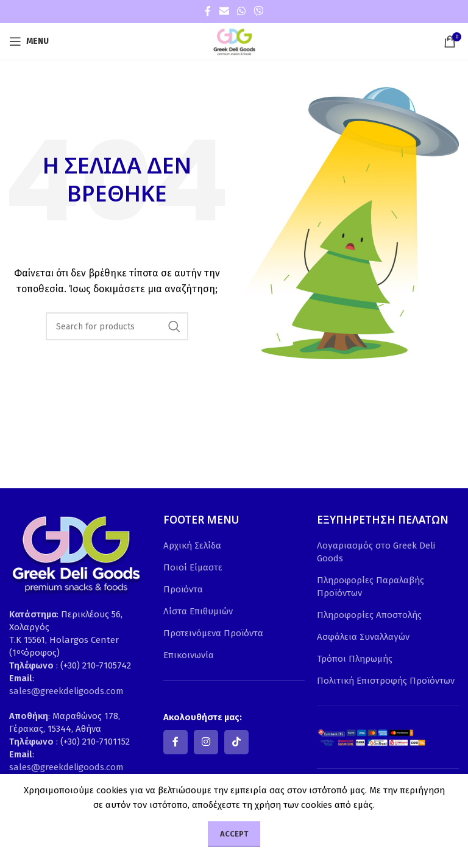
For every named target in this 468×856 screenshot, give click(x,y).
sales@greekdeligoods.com (66, 691)
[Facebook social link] (207, 11)
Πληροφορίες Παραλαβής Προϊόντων (370, 586)
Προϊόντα (183, 589)
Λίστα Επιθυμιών (198, 611)
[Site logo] (234, 40)
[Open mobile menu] (29, 41)
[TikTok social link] (236, 742)
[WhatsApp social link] (241, 11)
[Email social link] (224, 11)
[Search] (117, 326)
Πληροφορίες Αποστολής (369, 614)
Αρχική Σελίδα (192, 545)
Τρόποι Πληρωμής (354, 658)
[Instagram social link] (206, 742)
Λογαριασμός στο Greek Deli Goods (376, 552)
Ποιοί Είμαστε (192, 567)
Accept (234, 833)
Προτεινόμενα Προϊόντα (213, 633)
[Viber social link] (259, 11)
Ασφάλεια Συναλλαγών (363, 636)
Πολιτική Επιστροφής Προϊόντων (386, 680)
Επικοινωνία (188, 655)
